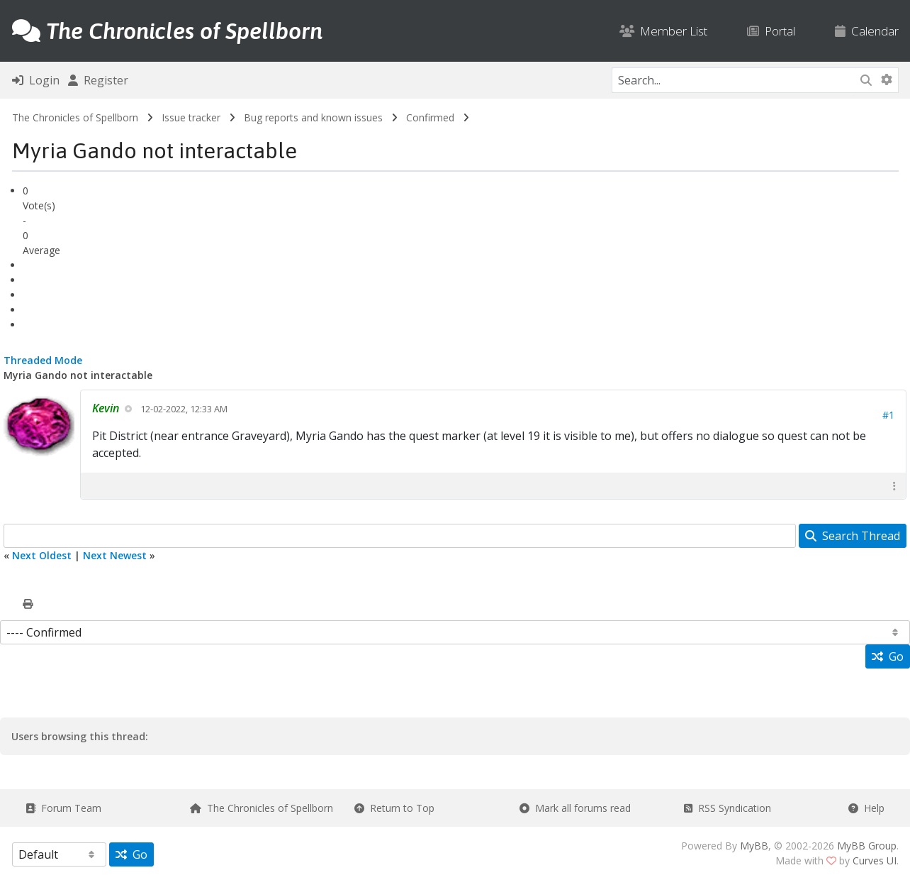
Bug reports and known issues (313, 117)
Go (888, 656)
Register (98, 80)
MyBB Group (867, 845)
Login (36, 80)
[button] (894, 485)
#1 (888, 415)
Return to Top (394, 808)
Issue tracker (191, 117)
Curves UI (875, 860)
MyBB (754, 845)
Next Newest (115, 555)
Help (866, 808)
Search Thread (852, 536)
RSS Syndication (727, 808)
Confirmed (430, 117)
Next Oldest (42, 555)
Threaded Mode (43, 360)
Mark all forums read (575, 808)
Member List (663, 31)
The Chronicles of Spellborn (75, 117)
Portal (771, 31)
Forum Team (63, 808)
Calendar (867, 31)
